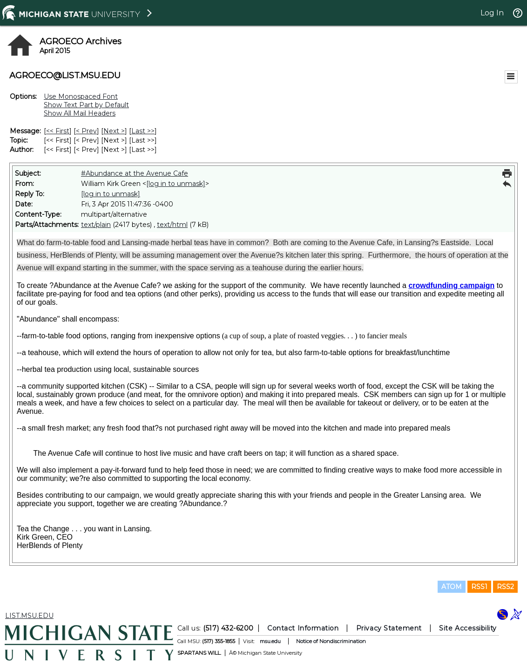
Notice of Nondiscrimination (331, 641)
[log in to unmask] (175, 183)
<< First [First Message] (57, 131)
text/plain (96, 224)
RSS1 (479, 587)
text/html (172, 224)
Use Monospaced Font (81, 96)
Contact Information (302, 628)
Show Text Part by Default (86, 105)
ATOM (451, 587)
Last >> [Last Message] (143, 131)
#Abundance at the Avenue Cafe (134, 173)
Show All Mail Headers (79, 113)
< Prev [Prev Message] (86, 131)
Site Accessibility (468, 628)
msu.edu (270, 641)
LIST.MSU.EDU (29, 615)
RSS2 (505, 587)
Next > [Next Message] (114, 131)
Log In (492, 12)
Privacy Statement (389, 628)
